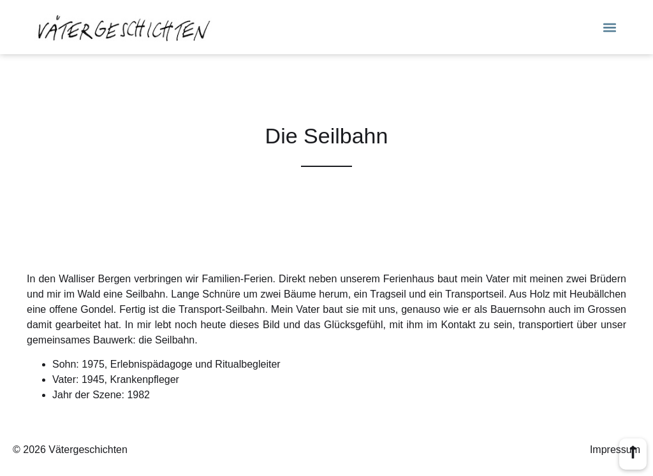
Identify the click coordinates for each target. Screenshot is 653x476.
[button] (609, 27)
